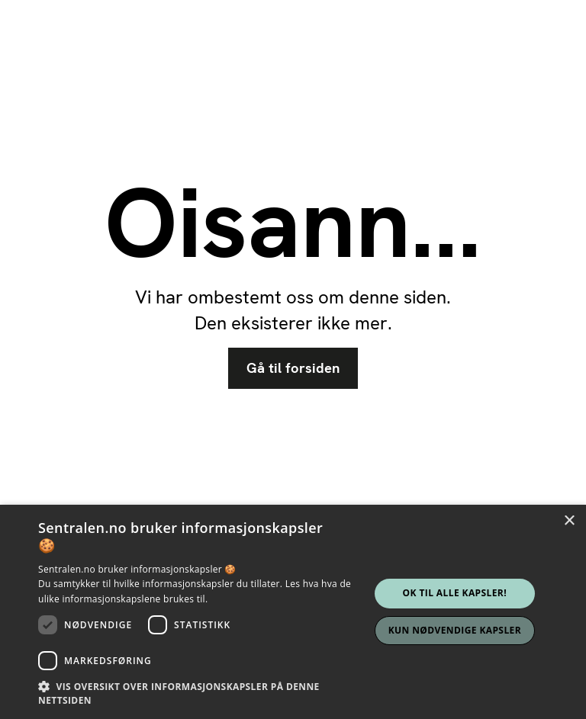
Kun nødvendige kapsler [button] (454, 630)
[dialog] (293, 612)
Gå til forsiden (293, 368)
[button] (201, 693)
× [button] (569, 521)
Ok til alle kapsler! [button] (455, 592)
